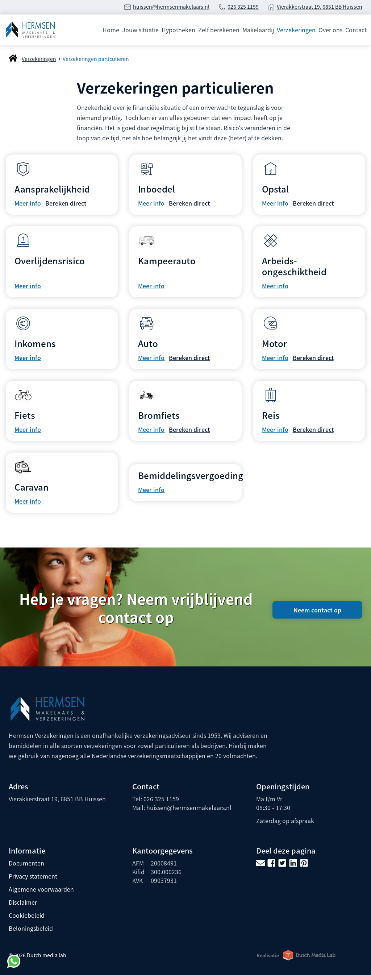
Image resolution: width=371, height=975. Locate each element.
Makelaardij (258, 29)
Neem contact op (317, 610)
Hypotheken (178, 29)
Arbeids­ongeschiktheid (294, 266)
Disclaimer (23, 902)
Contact (356, 29)
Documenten (26, 863)
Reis (271, 415)
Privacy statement (33, 876)
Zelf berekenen (218, 29)
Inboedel (156, 188)
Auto (148, 343)
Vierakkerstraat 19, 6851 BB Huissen (319, 6)
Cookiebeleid (27, 915)
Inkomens (35, 343)
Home (111, 29)
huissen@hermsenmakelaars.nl (171, 6)
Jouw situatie (140, 29)
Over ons (330, 29)
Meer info (27, 203)
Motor (274, 343)
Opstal (275, 188)
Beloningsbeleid (31, 928)
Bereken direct (65, 203)
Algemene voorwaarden (41, 889)
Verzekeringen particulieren (96, 58)
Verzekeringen (296, 29)
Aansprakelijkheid (52, 188)
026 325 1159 (243, 6)
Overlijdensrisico (49, 260)
